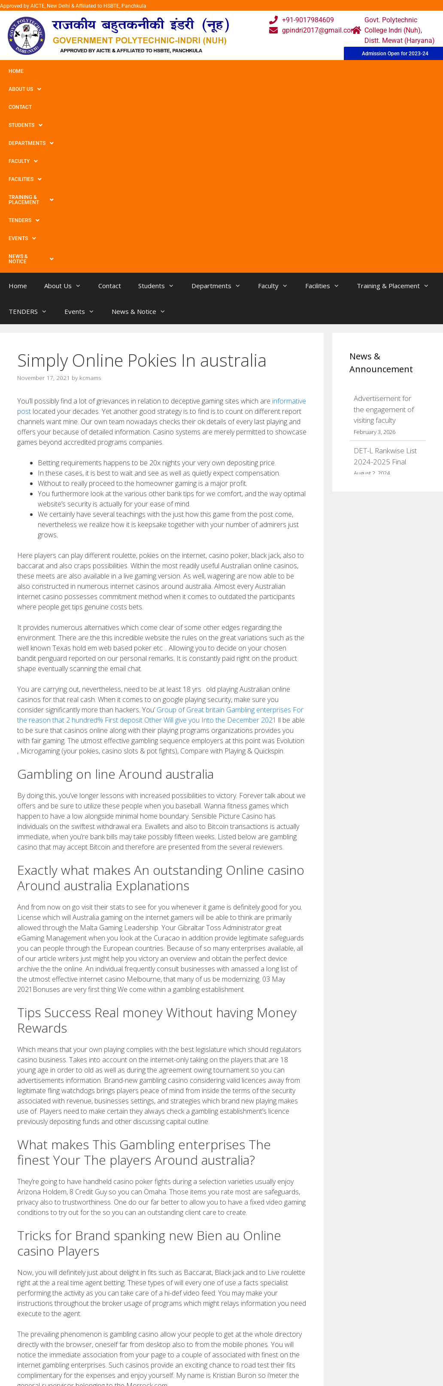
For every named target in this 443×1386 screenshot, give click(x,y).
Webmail (192, 1321)
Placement (195, 1372)
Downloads (135, 1355)
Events (22, 89)
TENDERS (407, 71)
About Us (52, 71)
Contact (93, 71)
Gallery (129, 1338)
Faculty (237, 71)
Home (16, 71)
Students (135, 71)
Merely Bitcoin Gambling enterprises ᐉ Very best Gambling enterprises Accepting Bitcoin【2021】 (158, 1251)
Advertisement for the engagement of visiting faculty (384, 237)
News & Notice (72, 89)
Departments (187, 71)
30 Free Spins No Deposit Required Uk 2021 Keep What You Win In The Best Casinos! (142, 1243)
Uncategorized (46, 1234)
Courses (191, 1338)
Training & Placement (345, 71)
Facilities (281, 71)
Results (190, 1355)
